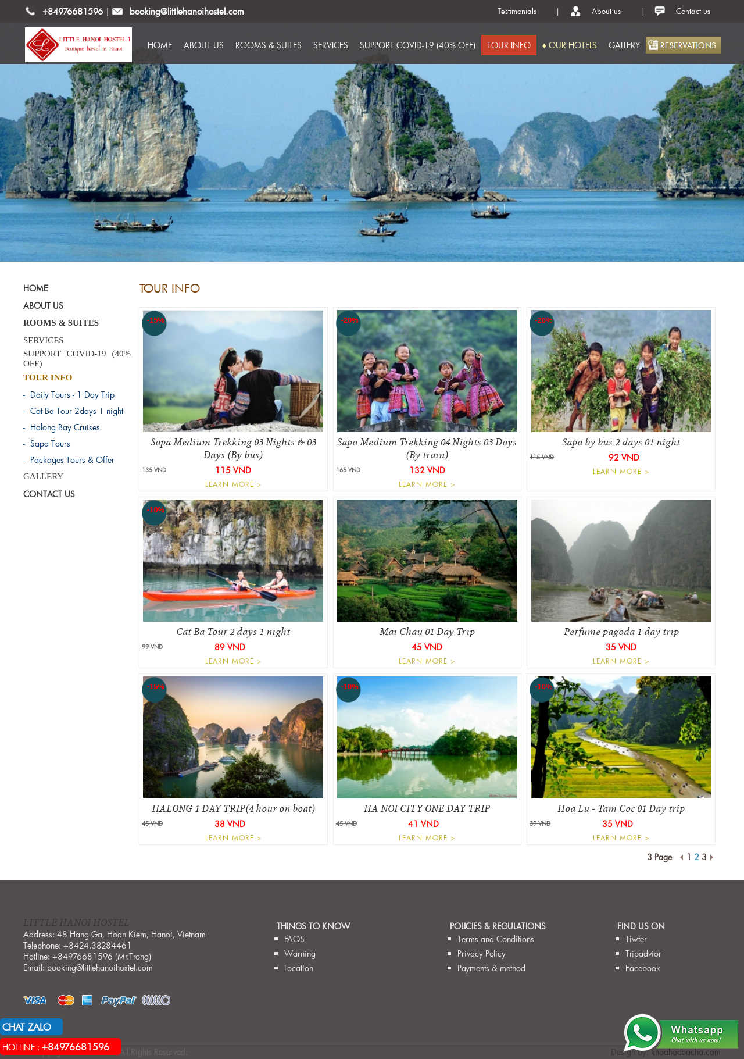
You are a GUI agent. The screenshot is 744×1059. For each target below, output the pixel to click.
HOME (160, 45)
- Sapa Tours (46, 443)
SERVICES (330, 45)
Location (298, 968)
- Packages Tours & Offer (69, 459)
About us (606, 11)
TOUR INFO (509, 45)
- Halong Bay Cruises (61, 427)
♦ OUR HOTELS (569, 45)
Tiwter (636, 938)
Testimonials (517, 11)
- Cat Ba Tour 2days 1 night (73, 410)
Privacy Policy (481, 953)
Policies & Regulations (498, 926)
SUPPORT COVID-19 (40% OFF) (417, 45)
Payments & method (491, 968)
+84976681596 (72, 11)
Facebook (642, 968)
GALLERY (624, 45)
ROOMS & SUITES (268, 45)
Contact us (693, 11)
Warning (300, 953)
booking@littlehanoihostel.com (187, 11)
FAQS (294, 938)
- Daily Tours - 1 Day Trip (69, 394)
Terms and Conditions (495, 938)
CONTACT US (49, 494)
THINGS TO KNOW (313, 926)
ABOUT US (204, 45)
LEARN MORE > (233, 484)
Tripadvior (643, 953)
